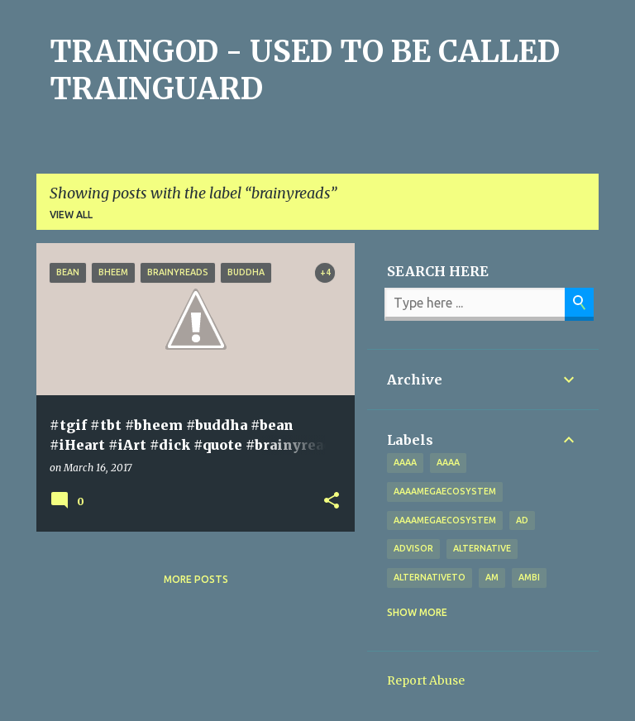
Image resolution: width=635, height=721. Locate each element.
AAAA (448, 462)
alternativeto (430, 577)
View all (71, 214)
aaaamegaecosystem (445, 491)
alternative (482, 548)
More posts (196, 579)
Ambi (529, 577)
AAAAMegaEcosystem (445, 520)
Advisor (413, 548)
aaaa (405, 462)
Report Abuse (426, 680)
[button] (331, 501)
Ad (522, 520)
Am (492, 577)
